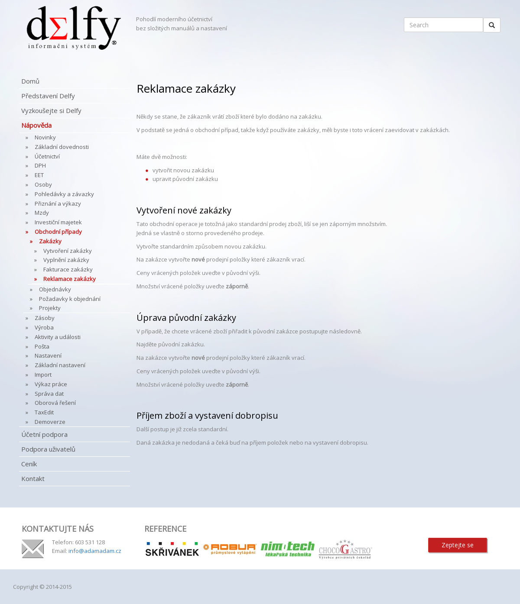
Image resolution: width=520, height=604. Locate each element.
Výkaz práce (51, 384)
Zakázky (50, 241)
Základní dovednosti (62, 147)
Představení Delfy (48, 95)
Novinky (45, 137)
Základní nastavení (60, 365)
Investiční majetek (58, 222)
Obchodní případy (58, 232)
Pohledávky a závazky (64, 194)
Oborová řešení (55, 403)
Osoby (43, 184)
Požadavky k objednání (70, 299)
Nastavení (48, 355)
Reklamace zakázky (69, 279)
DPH (40, 165)
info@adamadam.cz (94, 551)
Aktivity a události (58, 337)
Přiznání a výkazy (58, 203)
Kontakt (33, 478)
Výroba (44, 327)
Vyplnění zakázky (66, 260)
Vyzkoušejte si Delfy (51, 110)
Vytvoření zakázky (67, 251)
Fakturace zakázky (68, 269)
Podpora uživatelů (48, 449)
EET (39, 175)
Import (43, 374)
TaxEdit (44, 412)
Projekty (50, 308)
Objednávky (55, 289)
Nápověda (36, 125)
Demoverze (50, 422)
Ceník (29, 463)
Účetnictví (47, 156)
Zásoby (45, 318)
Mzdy (42, 212)
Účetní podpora (44, 434)
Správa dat (49, 393)
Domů (30, 81)
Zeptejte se (458, 545)
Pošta (42, 346)
